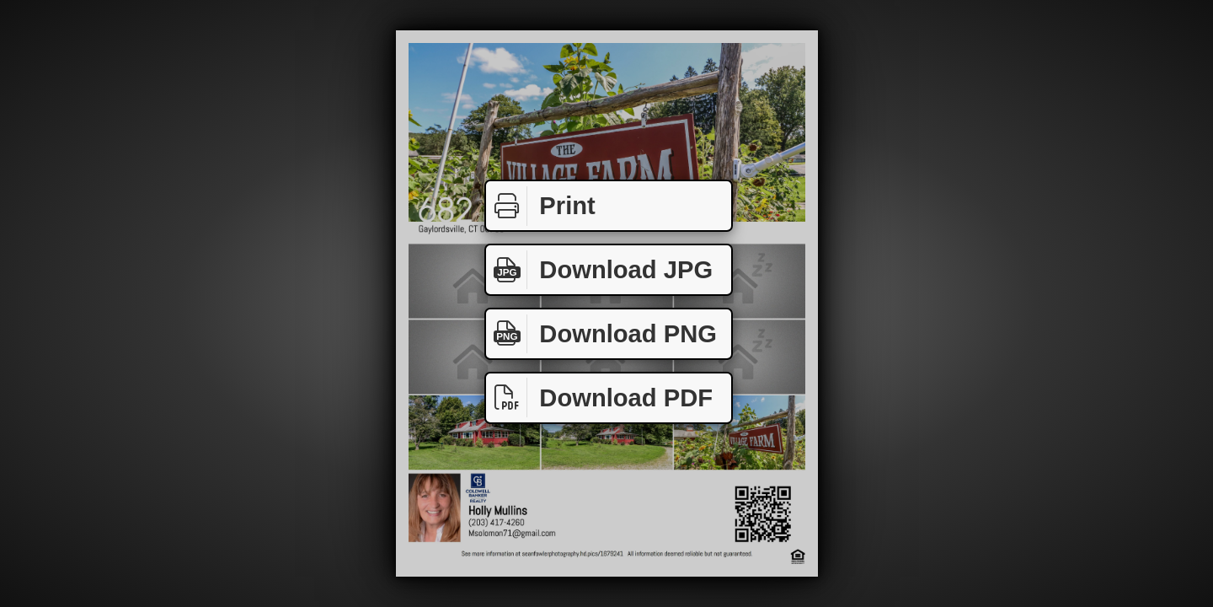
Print (541, 206)
